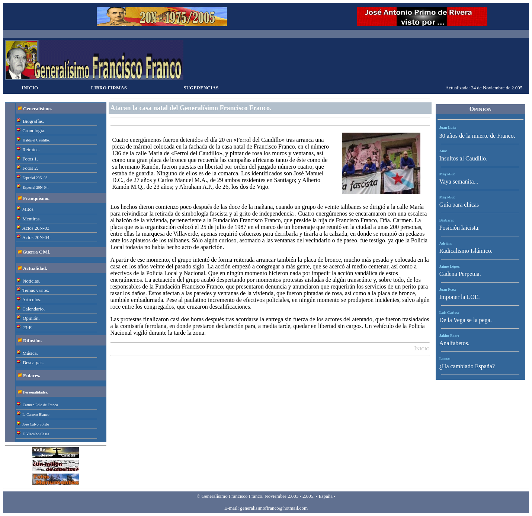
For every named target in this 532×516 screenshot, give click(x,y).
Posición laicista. (459, 227)
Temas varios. (35, 290)
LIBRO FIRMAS (109, 87)
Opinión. (31, 318)
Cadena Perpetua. (460, 274)
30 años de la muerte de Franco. (477, 136)
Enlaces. (31, 375)
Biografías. (33, 121)
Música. (30, 353)
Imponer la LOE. (459, 297)
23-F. (27, 327)
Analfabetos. (454, 343)
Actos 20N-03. (36, 228)
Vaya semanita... (458, 181)
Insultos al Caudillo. (463, 158)
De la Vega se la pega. (465, 320)
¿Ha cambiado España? (467, 366)
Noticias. (31, 281)
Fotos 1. (30, 159)
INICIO (30, 87)
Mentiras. (31, 219)
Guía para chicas (459, 204)
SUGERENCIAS (201, 87)
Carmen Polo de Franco (40, 405)
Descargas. (33, 362)
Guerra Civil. (36, 252)
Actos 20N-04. (36, 237)
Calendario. (33, 309)
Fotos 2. (30, 168)
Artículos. (32, 299)
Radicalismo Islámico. (466, 251)
